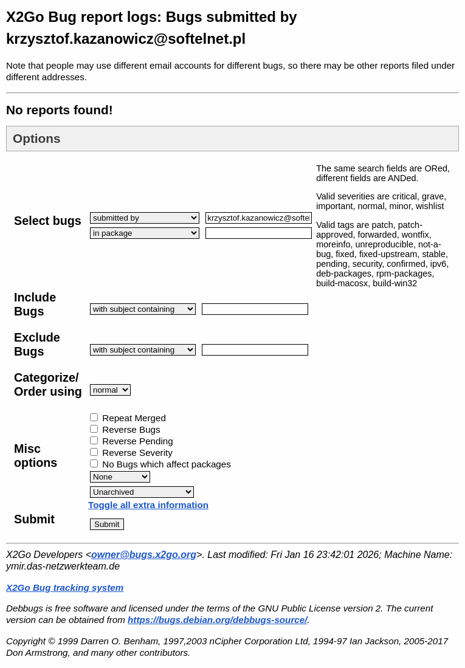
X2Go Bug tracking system (64, 587)
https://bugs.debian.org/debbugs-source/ (217, 620)
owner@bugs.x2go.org (143, 554)
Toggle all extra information (148, 505)
